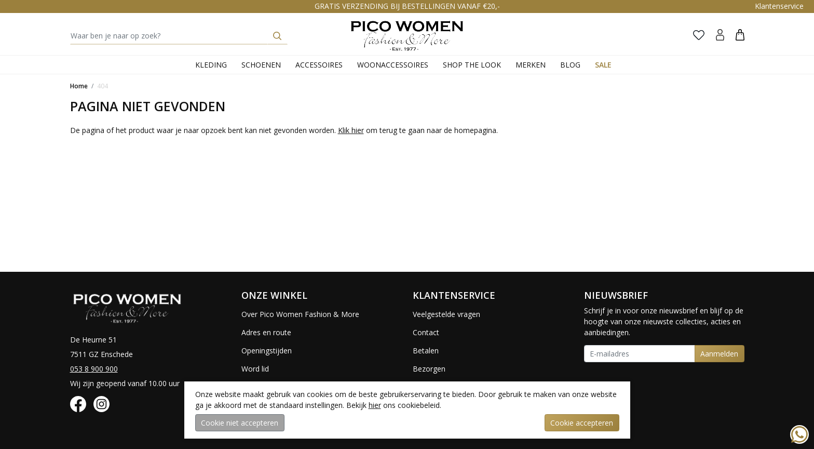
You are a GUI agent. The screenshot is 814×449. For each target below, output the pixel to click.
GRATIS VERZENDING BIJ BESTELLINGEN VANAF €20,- (407, 6)
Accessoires (319, 65)
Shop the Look (472, 65)
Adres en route (266, 332)
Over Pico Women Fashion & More (300, 314)
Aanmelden (719, 354)
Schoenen (261, 65)
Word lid (255, 369)
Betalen (426, 350)
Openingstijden (266, 350)
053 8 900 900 (94, 369)
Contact (426, 332)
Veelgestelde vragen (446, 314)
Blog (570, 65)
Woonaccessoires (392, 65)
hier (375, 405)
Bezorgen (429, 369)
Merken (530, 65)
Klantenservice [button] (779, 6)
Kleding (211, 65)
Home (79, 86)
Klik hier (351, 130)
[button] (740, 35)
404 (102, 86)
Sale (603, 65)
